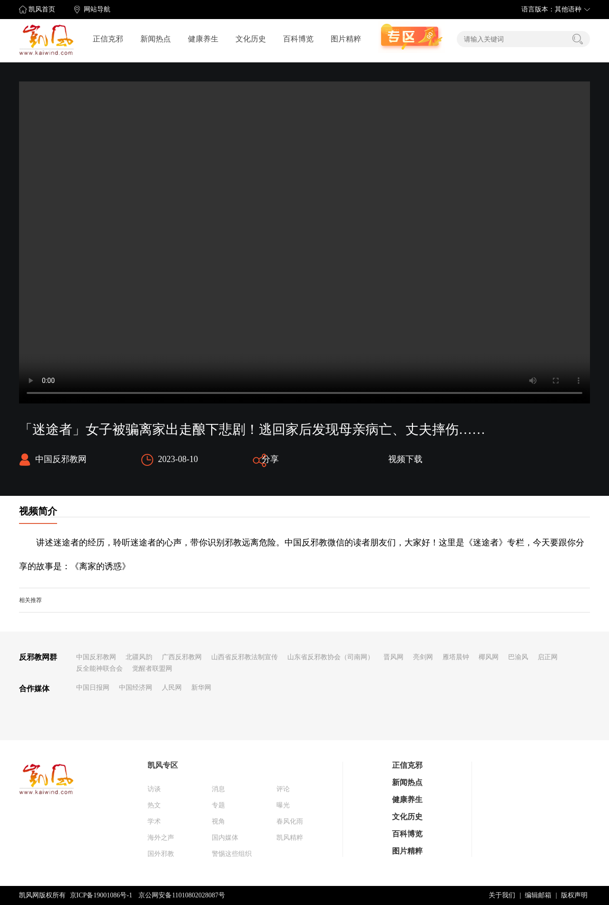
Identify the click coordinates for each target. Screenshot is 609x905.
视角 (218, 821)
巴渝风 (518, 657)
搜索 (577, 39)
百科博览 (298, 39)
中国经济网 (135, 687)
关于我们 (502, 895)
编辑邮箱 (538, 895)
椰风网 (489, 657)
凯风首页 (42, 9)
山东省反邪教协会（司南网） (330, 657)
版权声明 (574, 895)
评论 (283, 789)
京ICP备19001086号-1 (101, 895)
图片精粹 (346, 39)
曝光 (283, 805)
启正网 (548, 657)
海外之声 (160, 837)
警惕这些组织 (232, 853)
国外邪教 (160, 853)
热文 (154, 805)
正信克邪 (108, 39)
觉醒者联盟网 (152, 668)
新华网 (201, 687)
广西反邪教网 (182, 657)
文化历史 (251, 39)
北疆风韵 (139, 657)
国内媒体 (225, 837)
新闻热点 (155, 39)
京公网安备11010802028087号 (181, 895)
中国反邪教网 (96, 657)
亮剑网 (423, 657)
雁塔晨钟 (455, 657)
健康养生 (203, 39)
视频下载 (405, 459)
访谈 (154, 789)
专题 (218, 805)
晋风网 (393, 657)
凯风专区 (162, 765)
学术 (154, 821)
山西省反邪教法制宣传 (244, 657)
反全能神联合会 (99, 668)
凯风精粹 (289, 837)
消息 (218, 789)
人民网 (172, 687)
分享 (270, 459)
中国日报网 (92, 687)
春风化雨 (289, 821)
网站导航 (97, 9)
